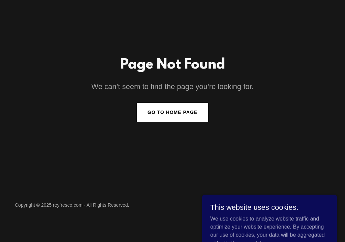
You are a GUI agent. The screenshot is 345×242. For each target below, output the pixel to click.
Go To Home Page (172, 112)
